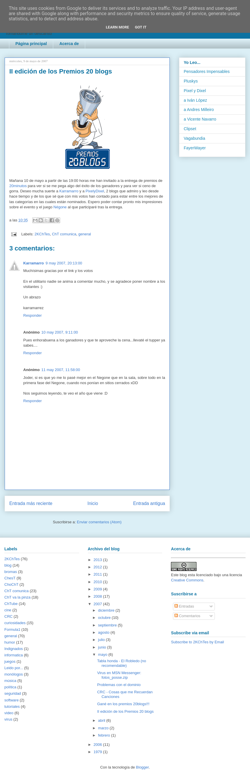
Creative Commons (187, 580)
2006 (98, 744)
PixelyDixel (94, 191)
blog (8, 565)
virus (8, 719)
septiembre (108, 625)
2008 (98, 596)
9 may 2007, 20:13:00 (64, 263)
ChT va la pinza (17, 597)
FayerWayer (195, 148)
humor (9, 642)
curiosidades (15, 623)
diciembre (106, 610)
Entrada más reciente (30, 503)
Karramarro (68, 191)
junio (102, 647)
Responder (32, 315)
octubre (105, 617)
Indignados (13, 649)
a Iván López (195, 100)
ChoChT (11, 584)
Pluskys (191, 81)
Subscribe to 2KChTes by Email (197, 642)
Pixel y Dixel (195, 90)
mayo (103, 654)
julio (102, 639)
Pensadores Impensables (207, 71)
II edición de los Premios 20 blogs (125, 711)
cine (7, 610)
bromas (10, 572)
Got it (141, 27)
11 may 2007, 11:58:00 (60, 370)
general (84, 234)
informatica (13, 655)
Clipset (190, 128)
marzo (104, 728)
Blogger (142, 767)
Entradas (184, 606)
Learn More (117, 27)
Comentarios (187, 616)
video (8, 713)
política (10, 687)
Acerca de (69, 43)
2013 (98, 560)
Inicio (93, 503)
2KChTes (42, 234)
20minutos (18, 186)
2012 (98, 567)
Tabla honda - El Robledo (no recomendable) (121, 663)
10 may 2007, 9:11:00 (59, 332)
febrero (104, 735)
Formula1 (12, 629)
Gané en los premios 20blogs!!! (123, 704)
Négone (60, 207)
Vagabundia (194, 138)
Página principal (31, 43)
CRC (8, 616)
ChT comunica (64, 234)
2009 (98, 589)
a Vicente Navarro (200, 119)
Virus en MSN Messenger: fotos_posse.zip (119, 675)
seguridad (12, 693)
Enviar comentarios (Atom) (99, 522)
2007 (98, 604)
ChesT (9, 578)
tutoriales (12, 706)
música (10, 680)
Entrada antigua (149, 503)
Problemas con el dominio (119, 685)
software (11, 700)
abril (102, 720)
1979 (98, 752)
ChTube (11, 603)
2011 (98, 574)
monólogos (13, 674)
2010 (98, 582)
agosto (104, 632)
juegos (9, 661)
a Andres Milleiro (199, 109)
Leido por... (13, 668)
